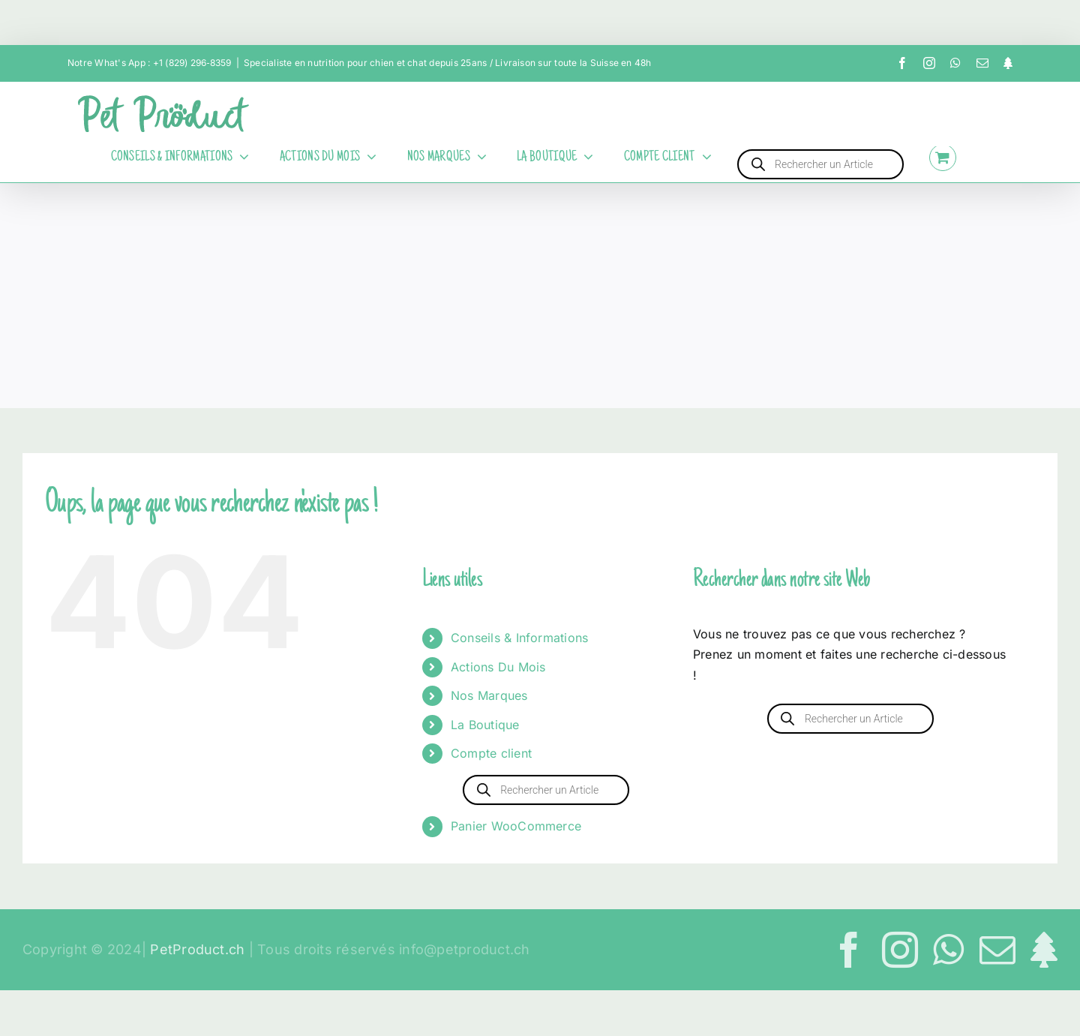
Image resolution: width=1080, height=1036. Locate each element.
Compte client (491, 753)
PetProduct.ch (197, 949)
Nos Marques (489, 695)
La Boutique (485, 724)
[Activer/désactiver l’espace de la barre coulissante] (990, 157)
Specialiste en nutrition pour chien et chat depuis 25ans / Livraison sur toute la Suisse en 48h (448, 62)
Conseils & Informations (520, 637)
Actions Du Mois (498, 666)
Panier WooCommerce (516, 825)
